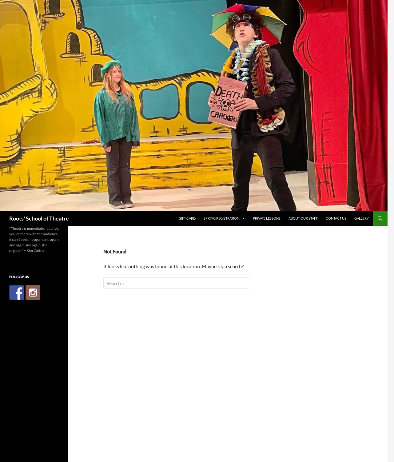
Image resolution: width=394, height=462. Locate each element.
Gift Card (187, 218)
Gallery (361, 218)
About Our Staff (303, 218)
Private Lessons (267, 218)
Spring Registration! (222, 218)
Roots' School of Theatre (39, 218)
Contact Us (336, 218)
